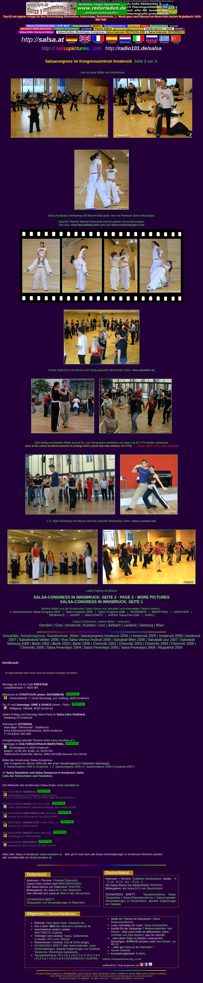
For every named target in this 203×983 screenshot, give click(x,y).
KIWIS (149, 615)
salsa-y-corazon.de (143, 521)
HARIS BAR (181, 611)
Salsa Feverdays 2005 (101, 647)
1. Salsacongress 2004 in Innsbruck (26, 766)
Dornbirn (45, 625)
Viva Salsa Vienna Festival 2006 (86, 640)
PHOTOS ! (75, 886)
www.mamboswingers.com (128, 224)
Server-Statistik (120, 950)
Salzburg (146, 625)
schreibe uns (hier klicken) (127, 935)
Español (111, 41)
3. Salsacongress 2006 (97, 766)
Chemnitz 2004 (156, 643)
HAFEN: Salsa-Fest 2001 (124, 615)
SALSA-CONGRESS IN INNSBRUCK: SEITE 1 (101, 602)
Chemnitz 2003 (130, 643)
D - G (114, 881)
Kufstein (89, 625)
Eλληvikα (164, 41)
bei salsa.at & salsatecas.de (70, 926)
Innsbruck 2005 (144, 636)
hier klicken (164, 941)
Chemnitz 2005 (182, 643)
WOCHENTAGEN (70, 883)
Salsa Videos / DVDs (49, 1)
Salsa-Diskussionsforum (138, 897)
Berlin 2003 (61, 643)
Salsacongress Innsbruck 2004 (104, 636)
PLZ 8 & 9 (57, 958)
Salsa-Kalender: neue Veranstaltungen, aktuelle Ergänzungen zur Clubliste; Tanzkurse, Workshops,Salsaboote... (68, 949)
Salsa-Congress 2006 (111, 611)
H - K (123, 881)
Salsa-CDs (34, 1)
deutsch (71, 41)
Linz (102, 625)
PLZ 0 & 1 (64, 955)
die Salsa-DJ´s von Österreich (62, 890)
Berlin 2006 (81, 643)
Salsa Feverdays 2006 (138, 647)
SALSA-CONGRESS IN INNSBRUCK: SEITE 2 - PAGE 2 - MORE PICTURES (101, 597)
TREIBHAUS (57, 615)
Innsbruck (73, 625)
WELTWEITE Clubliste (49, 932)
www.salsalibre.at (143, 370)
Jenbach (114, 625)
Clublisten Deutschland (146, 878)
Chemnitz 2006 (32, 647)
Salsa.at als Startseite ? (139, 947)
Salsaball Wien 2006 (129, 640)
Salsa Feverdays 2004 (64, 647)
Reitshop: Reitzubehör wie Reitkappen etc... (91, 1)
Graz (59, 625)
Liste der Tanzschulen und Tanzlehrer (27, 776)
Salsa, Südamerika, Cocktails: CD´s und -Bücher (62, 937)
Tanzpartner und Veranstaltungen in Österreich (56, 902)
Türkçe (176, 42)
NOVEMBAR (138, 611)
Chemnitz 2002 (104, 643)
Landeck (130, 625)
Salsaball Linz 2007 (163, 640)
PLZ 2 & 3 (78, 955)
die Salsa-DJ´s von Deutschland (142, 888)
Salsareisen (65, 1)
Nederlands (125, 41)
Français (98, 41)
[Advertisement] (101, 22)
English (85, 41)
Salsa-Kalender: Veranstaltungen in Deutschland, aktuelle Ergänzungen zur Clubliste (140, 901)
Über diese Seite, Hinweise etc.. (66, 923)
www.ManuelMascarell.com (88, 224)
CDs (67, 942)
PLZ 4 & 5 (93, 955)
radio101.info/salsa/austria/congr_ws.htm (122, 959)
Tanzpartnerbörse (45, 955)
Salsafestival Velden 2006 (38, 640)
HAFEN (74, 615)
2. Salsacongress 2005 (66, 766)
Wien (160, 625)
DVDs (76, 942)
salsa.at (85, 978)
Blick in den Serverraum (75, 893)
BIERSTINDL (160, 611)
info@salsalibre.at (40, 857)
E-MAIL (140, 953)
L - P (131, 881)
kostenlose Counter (121, 1)
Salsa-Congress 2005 (79, 611)
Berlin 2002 (40, 643)
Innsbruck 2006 (171, 636)
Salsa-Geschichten (156, 925)
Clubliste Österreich (65, 880)
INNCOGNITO (94, 615)
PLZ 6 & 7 (42, 958)
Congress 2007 (123, 766)
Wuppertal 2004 (170, 647)
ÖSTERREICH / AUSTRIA (81, 958)
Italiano (138, 41)
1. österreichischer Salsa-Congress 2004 (34, 611)
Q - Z (139, 881)
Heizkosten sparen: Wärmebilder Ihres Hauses (152, 1)
